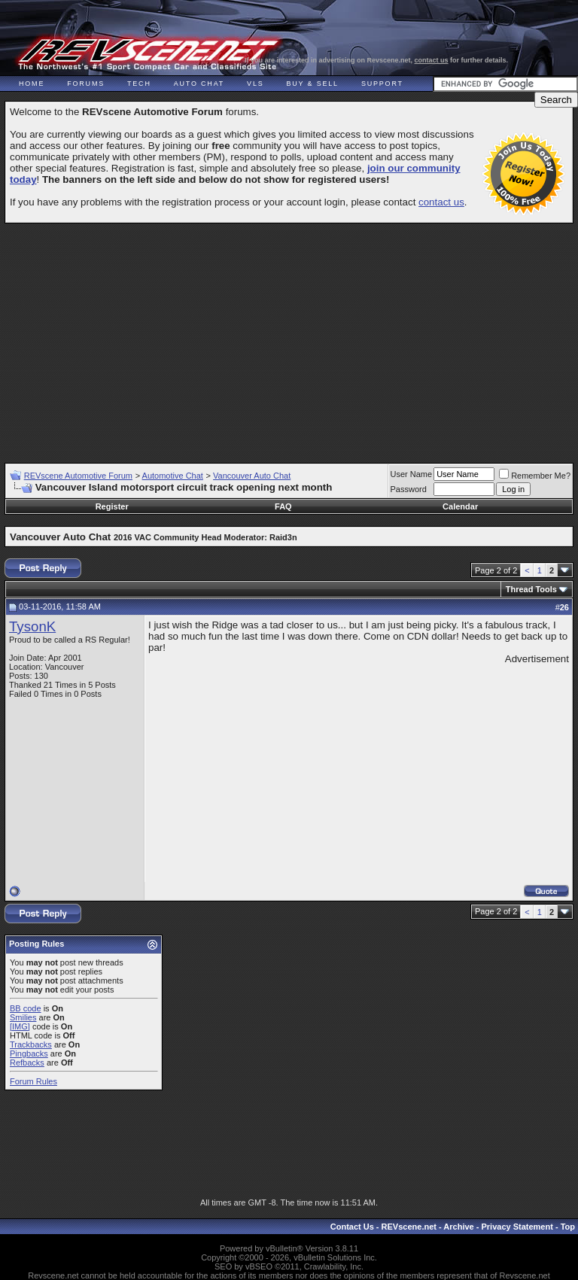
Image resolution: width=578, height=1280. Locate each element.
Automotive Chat (172, 475)
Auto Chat (199, 83)
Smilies (23, 1017)
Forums (86, 83)
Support (382, 83)
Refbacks (27, 1062)
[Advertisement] (291, 336)
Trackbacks (31, 1044)
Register (112, 506)
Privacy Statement (516, 1226)
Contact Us (352, 1226)
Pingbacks (29, 1053)
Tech (139, 83)
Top (568, 1226)
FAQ (283, 506)
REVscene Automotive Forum (78, 475)
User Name (412, 474)
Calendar (460, 506)
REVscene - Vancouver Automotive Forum (148, 54)
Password (409, 489)
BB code (25, 1008)
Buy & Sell (313, 83)
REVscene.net (409, 1226)
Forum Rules (33, 1081)
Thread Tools (531, 589)
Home (31, 83)
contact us (432, 60)
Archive (458, 1226)
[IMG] (20, 1026)
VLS (255, 83)
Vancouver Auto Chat (252, 475)
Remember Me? (534, 475)
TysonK (32, 626)
